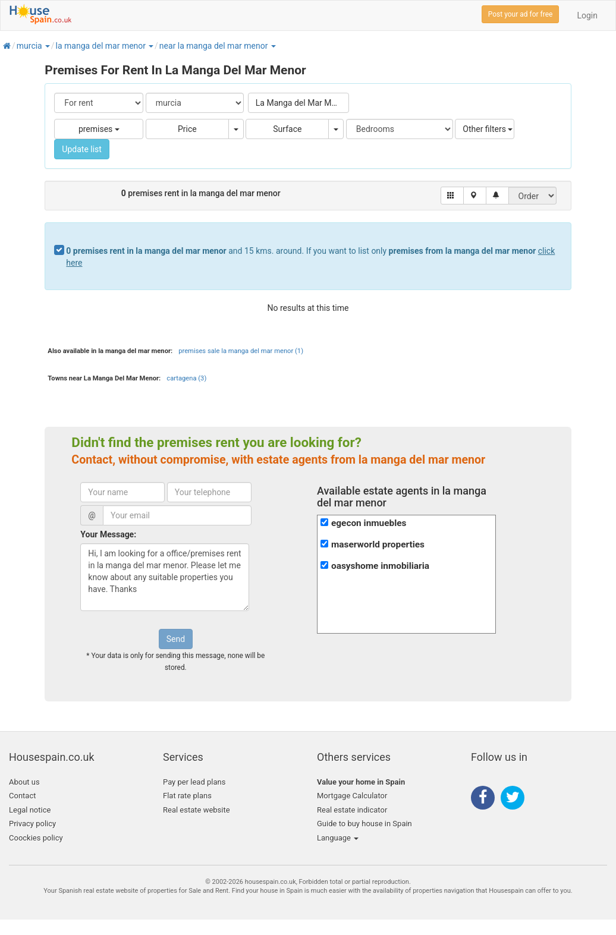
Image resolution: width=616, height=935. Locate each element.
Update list (82, 149)
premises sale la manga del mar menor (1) (240, 351)
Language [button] (338, 837)
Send (175, 639)
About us (24, 781)
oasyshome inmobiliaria (380, 566)
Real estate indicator (352, 809)
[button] (47, 46)
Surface (287, 129)
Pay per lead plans (194, 781)
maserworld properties (378, 544)
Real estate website (196, 809)
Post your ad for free (520, 14)
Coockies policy (36, 837)
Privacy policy (32, 823)
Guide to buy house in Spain (364, 823)
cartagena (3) (186, 378)
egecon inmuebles (368, 523)
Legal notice (30, 809)
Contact (22, 795)
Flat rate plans (187, 795)
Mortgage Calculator (352, 795)
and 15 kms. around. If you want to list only (310, 256)
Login (587, 15)
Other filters (488, 129)
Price (187, 129)
